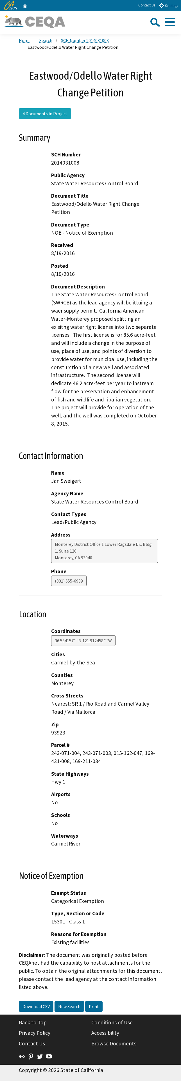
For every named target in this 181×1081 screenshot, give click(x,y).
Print (94, 1006)
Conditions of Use (112, 1022)
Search (45, 40)
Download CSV (36, 1006)
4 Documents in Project (44, 113)
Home (25, 40)
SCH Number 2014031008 (85, 40)
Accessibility (105, 1032)
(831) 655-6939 (69, 581)
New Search (69, 1006)
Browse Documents (113, 1043)
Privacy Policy (34, 1032)
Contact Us (146, 5)
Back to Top (33, 1022)
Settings (168, 5)
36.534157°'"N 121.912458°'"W (83, 640)
